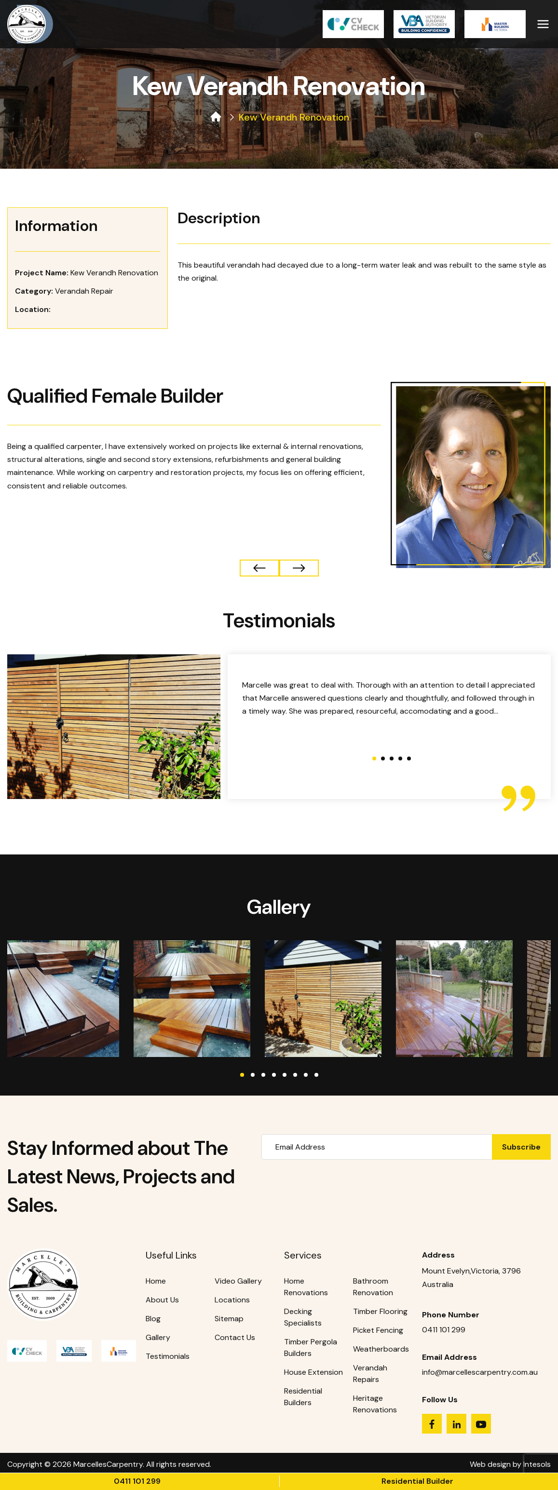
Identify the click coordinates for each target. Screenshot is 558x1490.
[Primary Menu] (543, 21)
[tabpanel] (60, 998)
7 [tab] (306, 1075)
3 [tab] (263, 1075)
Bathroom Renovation (373, 1287)
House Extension (313, 1372)
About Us (162, 1300)
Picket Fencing (378, 1330)
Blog (153, 1319)
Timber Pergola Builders (310, 1347)
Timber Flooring (380, 1311)
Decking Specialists (303, 1317)
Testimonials (168, 1356)
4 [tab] (274, 1075)
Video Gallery (238, 1281)
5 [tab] (284, 1075)
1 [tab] (242, 1075)
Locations (232, 1300)
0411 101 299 (137, 1481)
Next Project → (259, 567)
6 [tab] (295, 1075)
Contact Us (235, 1337)
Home (156, 1281)
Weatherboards (381, 1349)
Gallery (158, 1337)
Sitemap (229, 1319)
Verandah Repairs (370, 1373)
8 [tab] (316, 1075)
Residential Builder (417, 1481)
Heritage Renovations (375, 1404)
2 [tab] (253, 1075)
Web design (490, 1464)
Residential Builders (303, 1397)
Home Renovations (306, 1287)
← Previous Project (299, 567)
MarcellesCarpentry (108, 1464)
